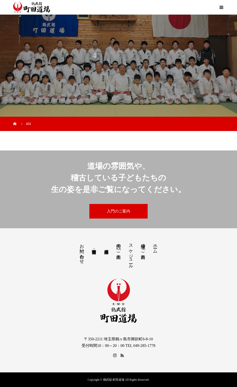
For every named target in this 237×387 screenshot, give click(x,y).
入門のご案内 (118, 211)
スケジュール (130, 253)
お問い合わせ (81, 251)
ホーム (155, 246)
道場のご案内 (143, 246)
